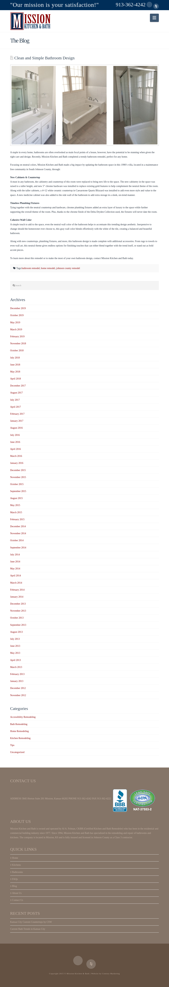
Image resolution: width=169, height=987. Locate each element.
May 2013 (15, 653)
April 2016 (15, 449)
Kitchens (15, 865)
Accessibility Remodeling (23, 717)
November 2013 (18, 610)
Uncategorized (17, 752)
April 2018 (15, 378)
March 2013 (16, 667)
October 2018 (17, 350)
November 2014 (18, 533)
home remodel (48, 268)
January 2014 (16, 596)
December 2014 (18, 526)
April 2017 (15, 407)
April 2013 (15, 660)
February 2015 (17, 519)
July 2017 (15, 400)
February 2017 (17, 414)
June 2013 (15, 646)
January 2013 (16, 681)
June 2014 (15, 561)
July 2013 (15, 639)
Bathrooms (16, 872)
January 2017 (16, 421)
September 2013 (18, 625)
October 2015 (17, 484)
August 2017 (16, 392)
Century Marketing (111, 973)
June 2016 (15, 442)
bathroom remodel (31, 268)
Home (14, 858)
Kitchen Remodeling (20, 738)
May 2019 (15, 322)
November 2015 (18, 477)
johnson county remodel (68, 268)
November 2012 (18, 695)
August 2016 (16, 428)
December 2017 (18, 385)
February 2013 (17, 674)
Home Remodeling (19, 731)
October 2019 (17, 315)
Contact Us (16, 900)
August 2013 (16, 632)
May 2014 (15, 568)
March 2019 (16, 329)
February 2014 (17, 589)
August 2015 (16, 498)
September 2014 (18, 547)
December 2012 (18, 688)
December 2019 (18, 308)
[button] (154, 18)
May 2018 (15, 371)
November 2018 (18, 343)
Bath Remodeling (18, 724)
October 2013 (17, 617)
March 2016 (16, 456)
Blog (13, 886)
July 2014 (15, 554)
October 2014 (17, 540)
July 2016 (15, 435)
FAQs (14, 879)
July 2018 (15, 357)
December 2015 (18, 470)
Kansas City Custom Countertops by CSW (31, 922)
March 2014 (16, 582)
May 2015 (15, 505)
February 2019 (17, 336)
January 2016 (16, 463)
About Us (16, 893)
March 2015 (16, 512)
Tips (12, 745)
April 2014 (15, 575)
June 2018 (15, 364)
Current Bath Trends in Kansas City (27, 929)
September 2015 (18, 491)
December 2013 (18, 603)
